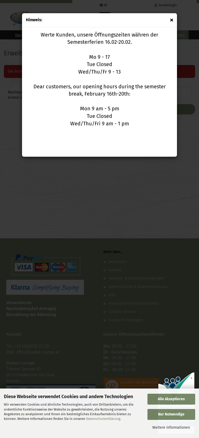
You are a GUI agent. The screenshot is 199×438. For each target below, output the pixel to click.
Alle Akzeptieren (171, 399)
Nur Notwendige (171, 414)
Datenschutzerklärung (103, 419)
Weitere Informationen (171, 427)
